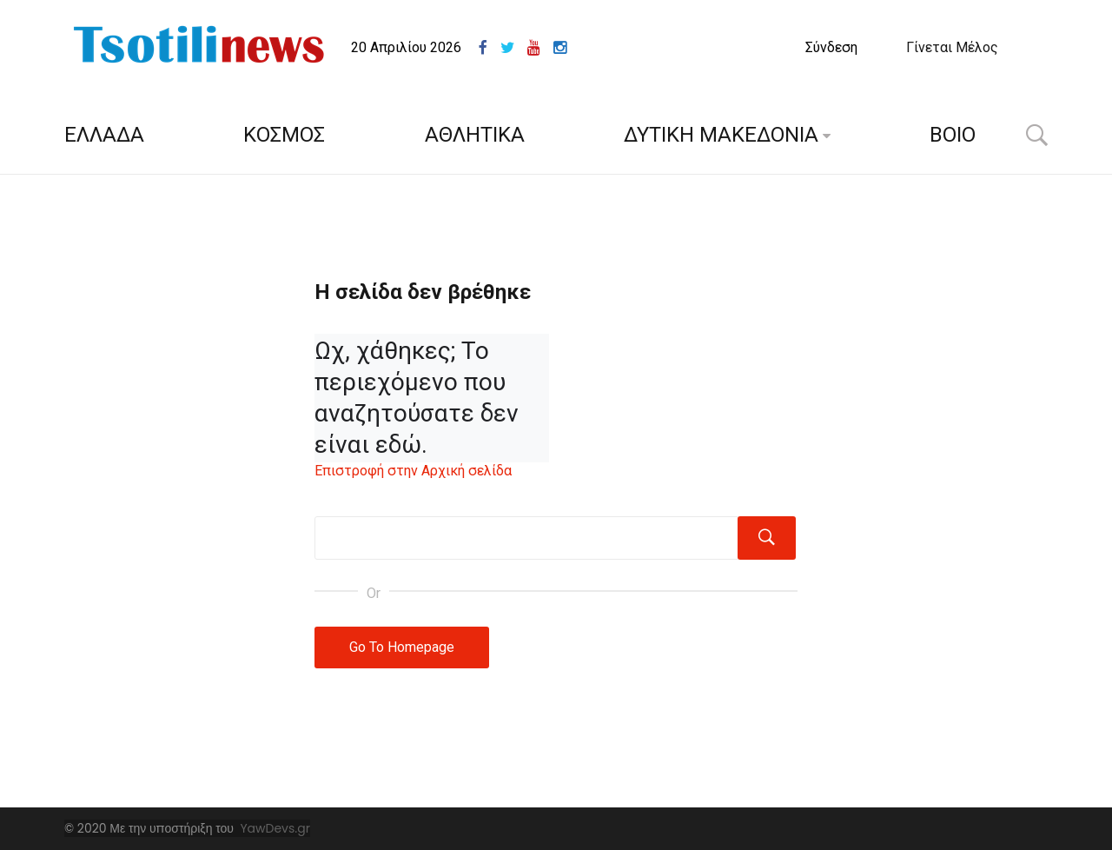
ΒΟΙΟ (953, 135)
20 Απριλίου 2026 (406, 47)
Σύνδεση (831, 47)
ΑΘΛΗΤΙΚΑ (475, 135)
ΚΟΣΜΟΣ (284, 135)
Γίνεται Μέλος (952, 47)
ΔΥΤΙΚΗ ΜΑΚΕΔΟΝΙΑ (721, 135)
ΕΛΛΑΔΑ (104, 135)
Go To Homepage (401, 647)
